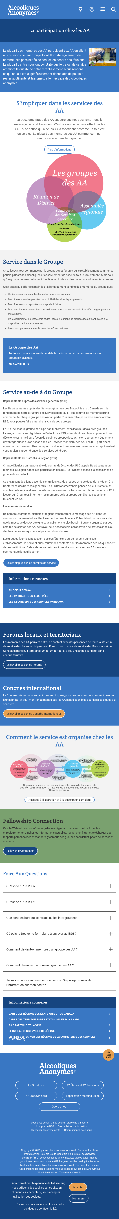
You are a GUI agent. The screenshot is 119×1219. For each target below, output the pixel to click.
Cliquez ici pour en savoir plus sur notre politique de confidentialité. (40, 1206)
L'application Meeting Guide (83, 1102)
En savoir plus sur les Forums (25, 667)
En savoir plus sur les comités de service (31, 564)
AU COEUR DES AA (20, 592)
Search (113, 9)
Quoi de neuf (59, 1113)
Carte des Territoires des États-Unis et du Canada (44, 1024)
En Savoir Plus (19, 365)
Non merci (79, 1199)
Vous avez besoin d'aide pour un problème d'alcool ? (59, 1130)
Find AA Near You (81, 9)
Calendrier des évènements (45, 1137)
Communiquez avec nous (78, 1137)
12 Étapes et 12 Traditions (83, 1090)
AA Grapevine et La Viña (25, 1030)
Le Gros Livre (36, 1090)
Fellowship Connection (21, 855)
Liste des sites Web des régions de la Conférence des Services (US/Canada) (52, 1042)
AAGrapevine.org (36, 1102)
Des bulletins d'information (72, 1133)
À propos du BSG (44, 1133)
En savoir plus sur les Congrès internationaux (34, 717)
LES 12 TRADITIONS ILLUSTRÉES (28, 598)
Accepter (78, 1187)
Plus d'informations (59, 150)
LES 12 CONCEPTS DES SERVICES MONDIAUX (36, 603)
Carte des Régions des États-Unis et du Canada (41, 1018)
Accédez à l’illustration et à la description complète (60, 803)
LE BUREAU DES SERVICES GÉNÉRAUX (32, 1035)
